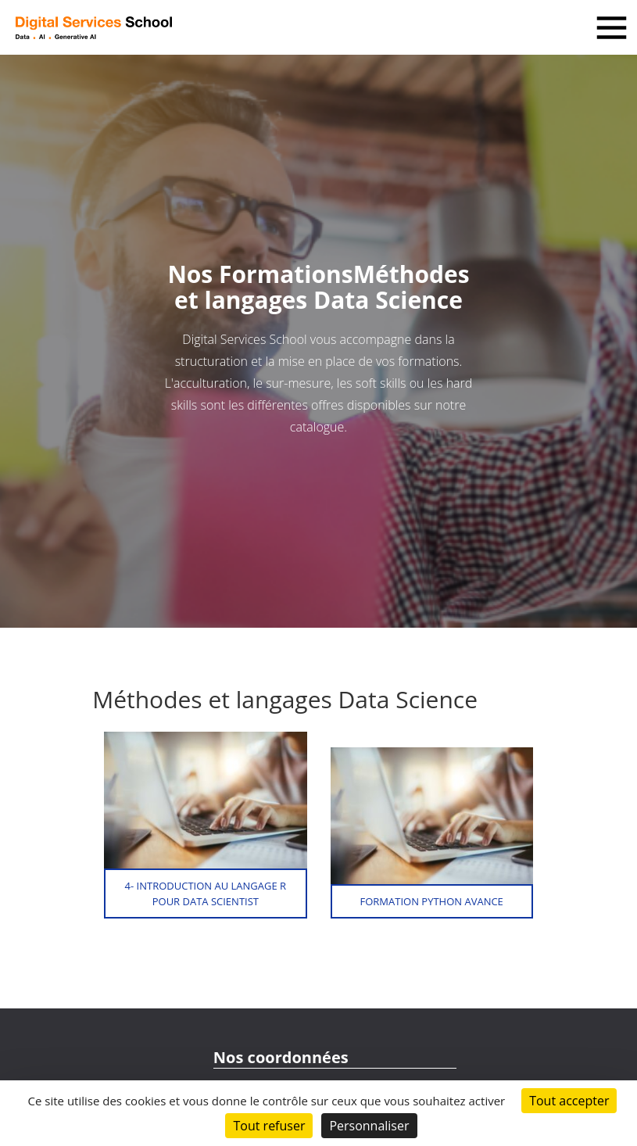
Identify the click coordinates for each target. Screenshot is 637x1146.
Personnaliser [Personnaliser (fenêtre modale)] (369, 1125)
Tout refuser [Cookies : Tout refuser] (269, 1125)
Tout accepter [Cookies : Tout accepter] (569, 1100)
